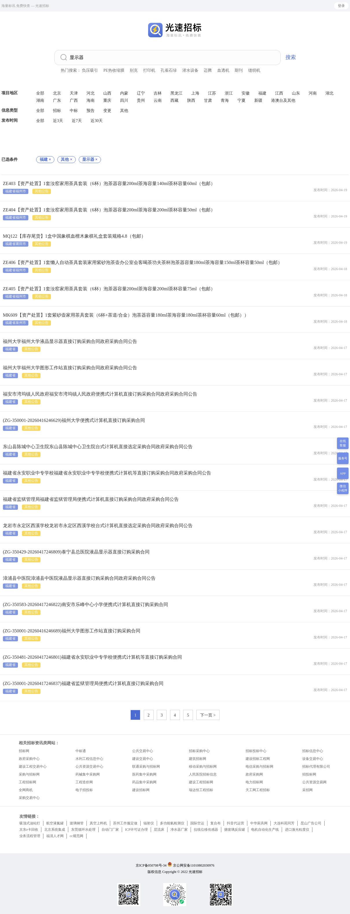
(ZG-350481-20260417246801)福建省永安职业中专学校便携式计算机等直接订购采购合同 (92, 657)
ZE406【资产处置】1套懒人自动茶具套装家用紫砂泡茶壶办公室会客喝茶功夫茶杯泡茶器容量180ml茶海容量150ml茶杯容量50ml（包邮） (142, 262)
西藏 (174, 100)
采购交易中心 (29, 798)
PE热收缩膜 (114, 70)
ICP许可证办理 (136, 830)
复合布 (215, 823)
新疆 (258, 100)
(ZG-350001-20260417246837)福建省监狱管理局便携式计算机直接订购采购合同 (83, 683)
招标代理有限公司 (316, 767)
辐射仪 (148, 823)
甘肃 (208, 100)
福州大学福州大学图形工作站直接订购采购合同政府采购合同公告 (70, 367)
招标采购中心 (199, 751)
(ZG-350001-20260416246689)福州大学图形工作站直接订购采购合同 (71, 630)
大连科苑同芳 (284, 823)
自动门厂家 (110, 830)
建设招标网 (141, 790)
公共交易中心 (142, 751)
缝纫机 (254, 70)
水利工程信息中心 (89, 759)
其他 (124, 110)
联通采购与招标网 (146, 767)
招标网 (24, 751)
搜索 (290, 57)
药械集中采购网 (87, 774)
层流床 (159, 830)
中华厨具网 (259, 823)
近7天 (77, 121)
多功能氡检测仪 (172, 823)
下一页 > (207, 715)
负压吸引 (90, 70)
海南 (90, 100)
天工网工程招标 (258, 790)
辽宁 (141, 93)
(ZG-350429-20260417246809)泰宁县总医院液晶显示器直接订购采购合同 (76, 551)
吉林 (158, 93)
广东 (57, 100)
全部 (40, 93)
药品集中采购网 (144, 782)
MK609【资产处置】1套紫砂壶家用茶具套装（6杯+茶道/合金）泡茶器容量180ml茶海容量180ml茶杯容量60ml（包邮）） (126, 315)
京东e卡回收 (28, 830)
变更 (107, 110)
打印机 (149, 70)
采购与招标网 (29, 774)
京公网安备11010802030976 (194, 865)
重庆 (107, 100)
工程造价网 (84, 782)
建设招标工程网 (258, 759)
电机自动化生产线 (265, 830)
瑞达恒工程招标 (201, 790)
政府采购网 (254, 774)
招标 (57, 110)
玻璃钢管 (77, 823)
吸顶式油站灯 (29, 823)
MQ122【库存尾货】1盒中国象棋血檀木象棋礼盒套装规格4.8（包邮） (74, 236)
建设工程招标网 (201, 782)
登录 (341, 6)
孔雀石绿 (169, 70)
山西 (107, 93)
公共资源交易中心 (89, 767)
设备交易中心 (312, 759)
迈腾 (208, 70)
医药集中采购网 (144, 774)
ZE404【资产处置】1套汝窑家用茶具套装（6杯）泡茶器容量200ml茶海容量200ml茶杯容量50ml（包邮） (109, 209)
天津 (74, 93)
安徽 (246, 93)
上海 (195, 93)
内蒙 (124, 93)
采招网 (307, 790)
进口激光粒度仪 (297, 830)
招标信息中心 (312, 751)
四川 (124, 100)
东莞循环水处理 (83, 830)
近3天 (58, 121)
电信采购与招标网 (259, 767)
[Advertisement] (175, 140)
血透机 (223, 70)
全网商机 (26, 790)
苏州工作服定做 (125, 823)
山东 (296, 93)
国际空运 (197, 823)
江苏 (212, 93)
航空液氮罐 (55, 823)
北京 (57, 93)
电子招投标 (84, 790)
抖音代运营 (235, 823)
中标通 (80, 751)
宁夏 (241, 100)
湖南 (40, 100)
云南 (158, 100)
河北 (90, 93)
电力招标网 (254, 782)
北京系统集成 (54, 830)
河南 (313, 93)
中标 (74, 110)
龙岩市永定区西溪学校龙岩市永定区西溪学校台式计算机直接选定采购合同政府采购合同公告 (98, 525)
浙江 (229, 93)
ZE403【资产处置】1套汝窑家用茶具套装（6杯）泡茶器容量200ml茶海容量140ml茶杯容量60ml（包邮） (109, 183)
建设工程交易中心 (33, 767)
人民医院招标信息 (203, 774)
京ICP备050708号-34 (151, 865)
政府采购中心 (29, 759)
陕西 (191, 100)
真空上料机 (98, 823)
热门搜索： (71, 70)
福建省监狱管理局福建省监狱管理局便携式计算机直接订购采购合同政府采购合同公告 (91, 499)
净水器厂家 (179, 830)
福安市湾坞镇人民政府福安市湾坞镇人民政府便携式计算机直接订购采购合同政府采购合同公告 (100, 394)
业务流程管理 (29, 836)
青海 (225, 100)
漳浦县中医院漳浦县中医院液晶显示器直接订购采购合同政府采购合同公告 (79, 578)
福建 (262, 93)
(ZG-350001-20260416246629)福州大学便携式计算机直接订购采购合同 (74, 420)
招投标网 (309, 774)
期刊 (239, 70)
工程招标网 (27, 782)
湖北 (329, 93)
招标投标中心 (256, 751)
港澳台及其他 (283, 100)
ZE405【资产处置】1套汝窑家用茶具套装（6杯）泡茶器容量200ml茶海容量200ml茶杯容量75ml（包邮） (109, 288)
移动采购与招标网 (203, 767)
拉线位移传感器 (206, 830)
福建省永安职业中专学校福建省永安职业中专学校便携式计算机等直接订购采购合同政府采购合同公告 (107, 472)
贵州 (141, 100)
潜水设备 (190, 70)
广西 (74, 100)
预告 (90, 110)
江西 (279, 93)
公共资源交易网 (314, 782)
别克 (134, 70)
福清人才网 (55, 836)
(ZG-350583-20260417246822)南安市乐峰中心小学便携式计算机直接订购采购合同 (85, 604)
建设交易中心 (142, 759)
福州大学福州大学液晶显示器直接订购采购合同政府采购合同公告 (70, 341)
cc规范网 (76, 836)
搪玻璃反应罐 (234, 830)
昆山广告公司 (311, 823)
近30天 (97, 121)
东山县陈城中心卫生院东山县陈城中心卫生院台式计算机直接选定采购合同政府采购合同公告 (98, 446)
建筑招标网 (197, 759)
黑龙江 (176, 93)
